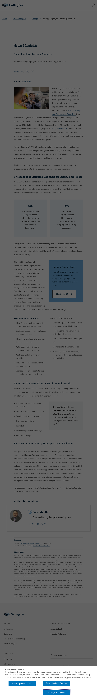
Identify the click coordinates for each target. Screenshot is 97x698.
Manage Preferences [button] (56, 692)
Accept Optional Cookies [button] (22, 683)
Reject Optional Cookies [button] (56, 683)
